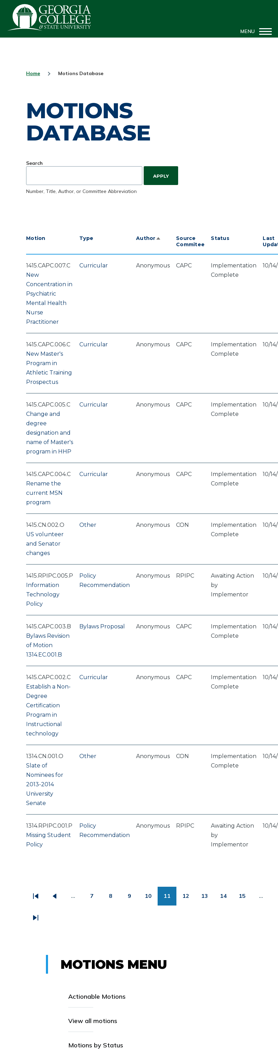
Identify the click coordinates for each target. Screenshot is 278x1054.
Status (220, 238)
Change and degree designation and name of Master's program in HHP (49, 433)
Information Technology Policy (42, 594)
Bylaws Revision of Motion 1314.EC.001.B (48, 645)
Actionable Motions (97, 996)
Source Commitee (190, 241)
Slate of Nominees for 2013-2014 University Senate (44, 784)
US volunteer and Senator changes (45, 543)
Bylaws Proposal (102, 626)
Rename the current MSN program (44, 493)
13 (207, 898)
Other (87, 525)
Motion (36, 238)
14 (226, 898)
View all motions (92, 1021)
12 (188, 898)
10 (151, 898)
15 (245, 898)
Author (148, 238)
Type (86, 238)
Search (34, 163)
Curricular (93, 265)
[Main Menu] (254, 31)
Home (33, 73)
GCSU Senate (49, 17)
